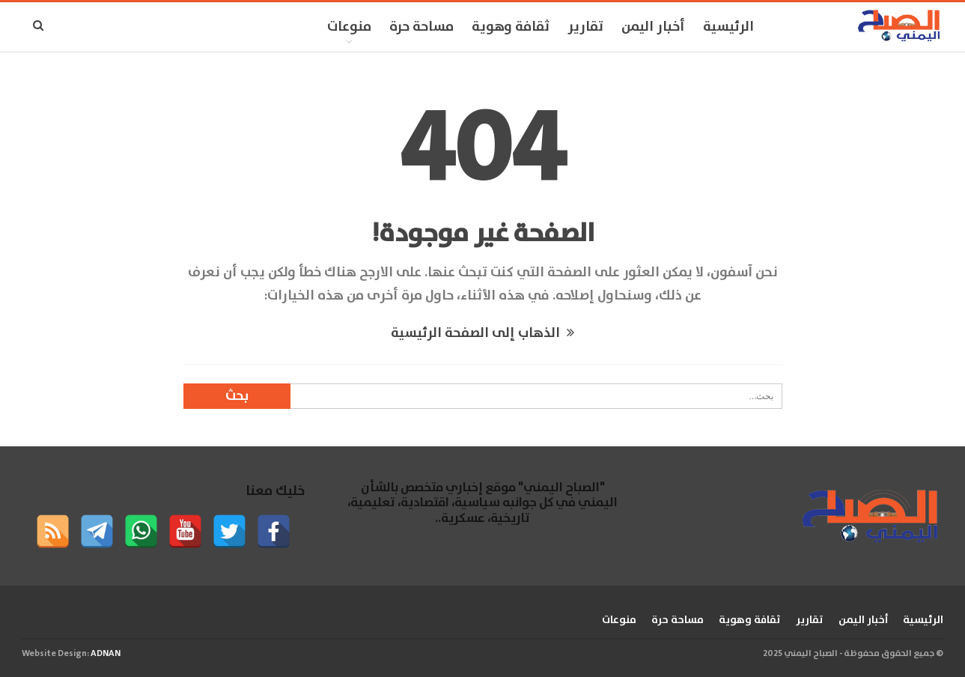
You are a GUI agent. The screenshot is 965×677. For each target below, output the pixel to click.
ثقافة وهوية (511, 27)
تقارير (585, 27)
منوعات (349, 27)
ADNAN (106, 653)
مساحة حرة (421, 27)
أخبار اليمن (653, 27)
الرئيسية (728, 27)
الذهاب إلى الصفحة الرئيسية (482, 333)
